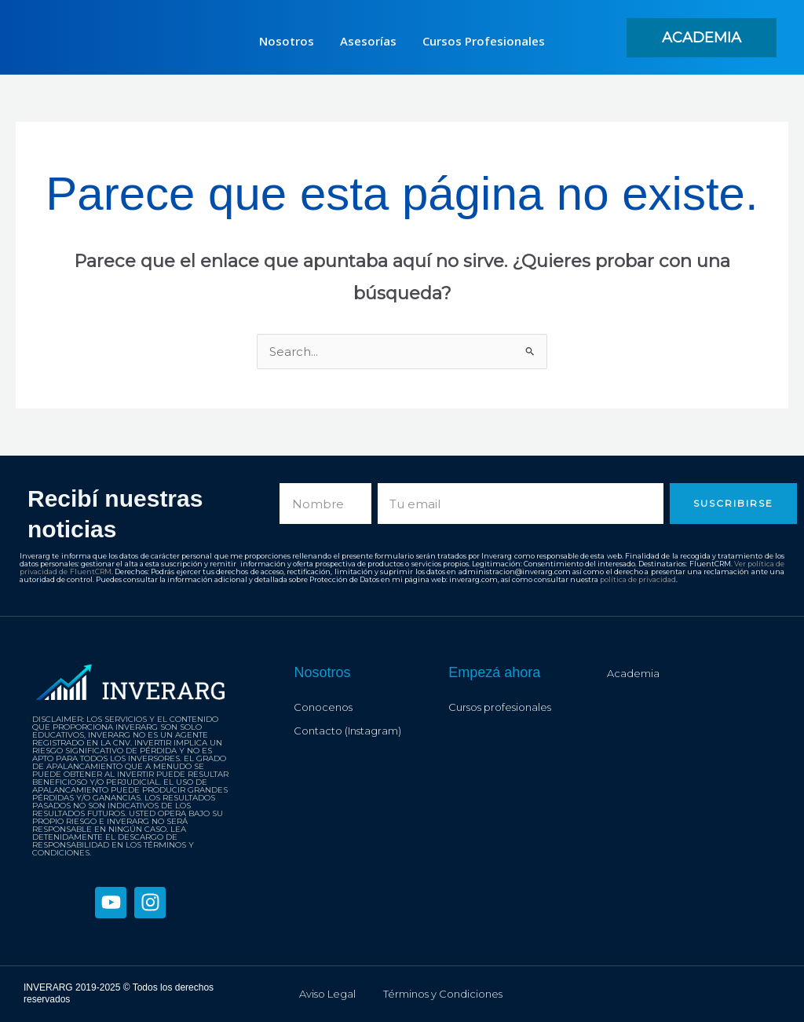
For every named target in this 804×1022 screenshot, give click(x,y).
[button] (702, 37)
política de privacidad (638, 579)
